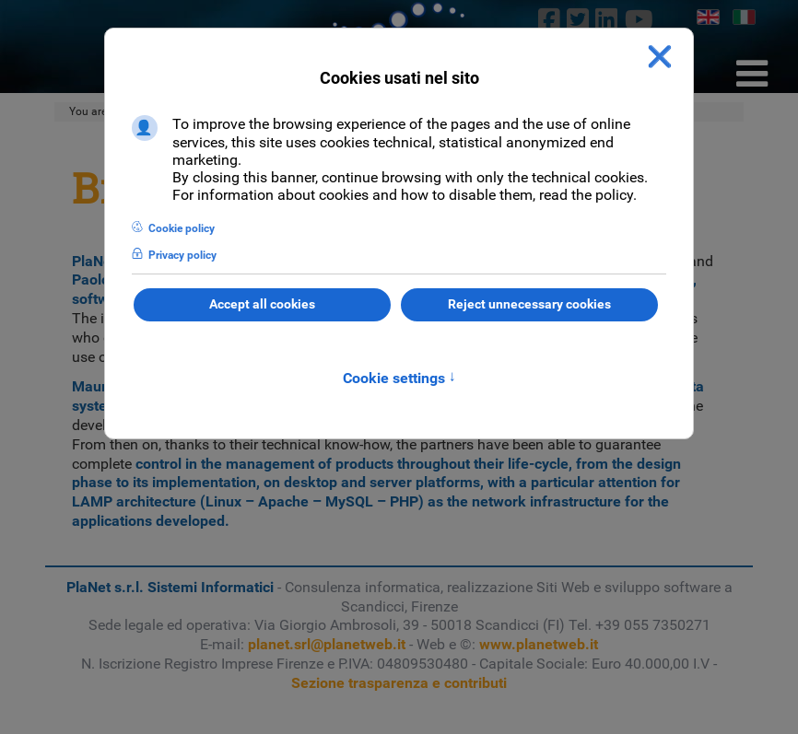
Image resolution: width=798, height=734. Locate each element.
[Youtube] (638, 19)
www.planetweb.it (538, 644)
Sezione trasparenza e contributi (399, 683)
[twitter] (578, 19)
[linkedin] (606, 19)
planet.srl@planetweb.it (326, 644)
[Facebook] (548, 19)
